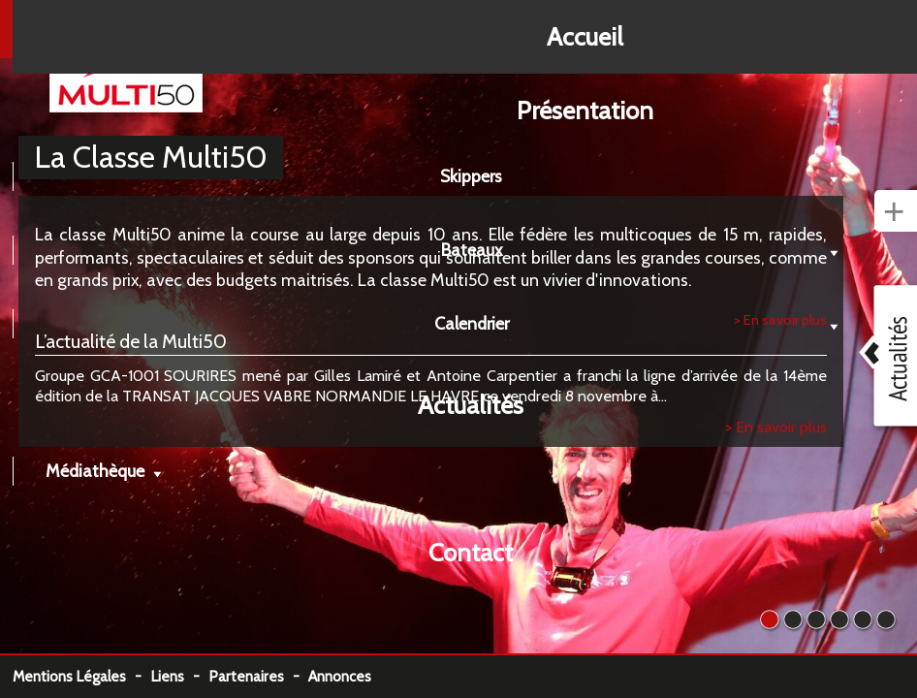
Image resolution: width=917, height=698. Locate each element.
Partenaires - (258, 676)
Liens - (179, 676)
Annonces (339, 676)
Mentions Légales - (81, 676)
